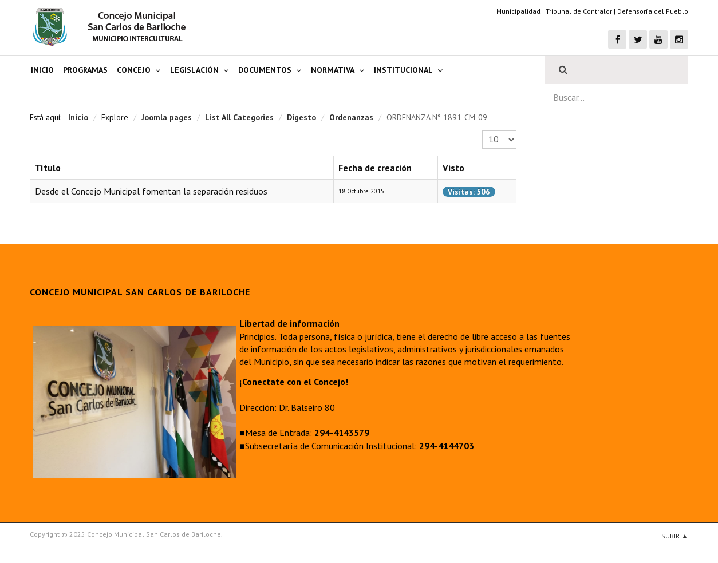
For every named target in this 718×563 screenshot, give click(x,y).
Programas (85, 70)
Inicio (42, 70)
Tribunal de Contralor (579, 11)
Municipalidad (518, 11)
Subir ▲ (674, 536)
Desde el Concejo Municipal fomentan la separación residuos (151, 191)
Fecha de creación (375, 167)
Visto (453, 167)
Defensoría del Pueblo (652, 11)
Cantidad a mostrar (482, 130)
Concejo (134, 70)
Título (48, 167)
